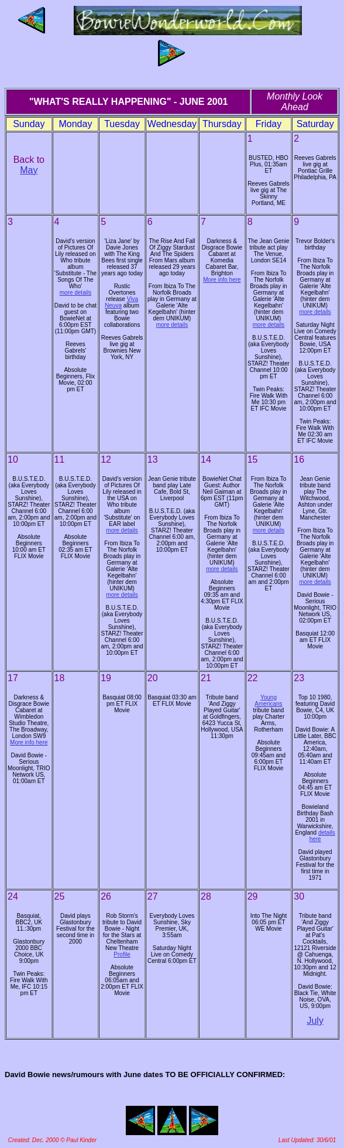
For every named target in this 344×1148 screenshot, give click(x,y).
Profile (121, 954)
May (28, 170)
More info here (221, 279)
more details (75, 292)
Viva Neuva (121, 302)
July (315, 1021)
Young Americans (268, 700)
